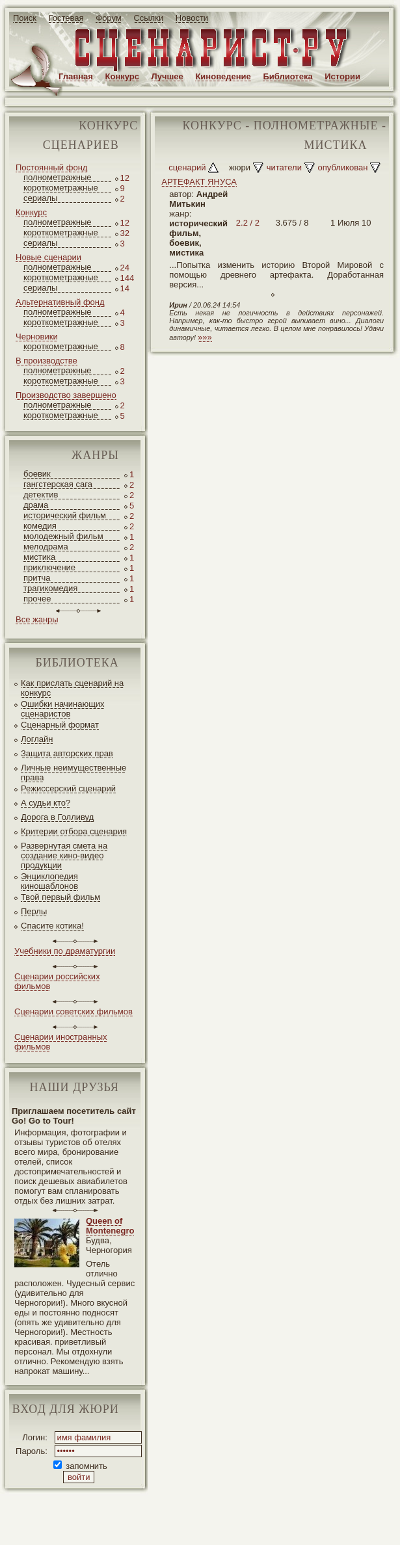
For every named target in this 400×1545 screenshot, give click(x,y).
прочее (37, 598)
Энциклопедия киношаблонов (49, 881)
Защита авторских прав (67, 753)
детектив (40, 494)
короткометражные (60, 187)
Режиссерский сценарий (68, 788)
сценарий (187, 167)
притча (37, 578)
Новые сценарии (48, 257)
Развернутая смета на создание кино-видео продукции (64, 855)
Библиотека (287, 76)
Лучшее (167, 76)
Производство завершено (66, 395)
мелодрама (45, 546)
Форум (109, 18)
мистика (39, 557)
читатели (284, 167)
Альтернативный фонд (60, 302)
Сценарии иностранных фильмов (60, 1041)
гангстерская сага (57, 484)
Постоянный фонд (51, 167)
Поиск (24, 18)
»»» (205, 337)
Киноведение (222, 76)
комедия (40, 526)
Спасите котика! (52, 926)
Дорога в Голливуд (57, 817)
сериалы (40, 198)
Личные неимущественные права (73, 772)
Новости (192, 18)
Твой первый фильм (60, 897)
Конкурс (122, 76)
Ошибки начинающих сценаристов (63, 709)
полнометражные (57, 177)
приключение (49, 567)
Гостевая (66, 18)
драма (35, 505)
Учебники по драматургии (64, 951)
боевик (37, 474)
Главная (76, 76)
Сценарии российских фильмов (57, 981)
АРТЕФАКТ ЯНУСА (199, 182)
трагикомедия (50, 588)
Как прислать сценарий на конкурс (72, 688)
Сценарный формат (60, 725)
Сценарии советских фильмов (73, 1011)
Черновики (37, 336)
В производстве (46, 360)
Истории (342, 76)
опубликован (343, 167)
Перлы (34, 911)
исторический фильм (64, 515)
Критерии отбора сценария (74, 831)
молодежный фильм (63, 536)
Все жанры (37, 619)
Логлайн (37, 739)
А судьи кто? (45, 803)
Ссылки (148, 18)
